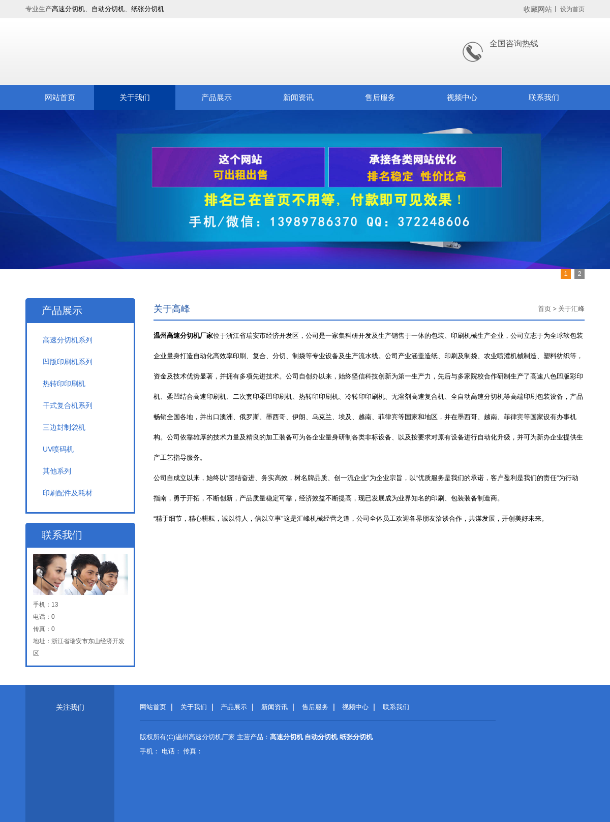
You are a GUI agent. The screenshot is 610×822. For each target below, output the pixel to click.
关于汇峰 (571, 308)
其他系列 (57, 471)
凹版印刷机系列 (68, 362)
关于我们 (134, 97)
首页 (544, 308)
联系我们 (544, 97)
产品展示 (216, 97)
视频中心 (462, 97)
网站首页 (60, 97)
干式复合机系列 (68, 405)
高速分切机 (68, 9)
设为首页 (572, 9)
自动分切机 (108, 9)
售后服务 (380, 97)
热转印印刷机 (64, 384)
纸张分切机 (147, 9)
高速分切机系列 (68, 340)
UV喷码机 (58, 449)
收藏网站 (538, 9)
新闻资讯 (298, 97)
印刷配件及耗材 (68, 493)
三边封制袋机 (64, 427)
